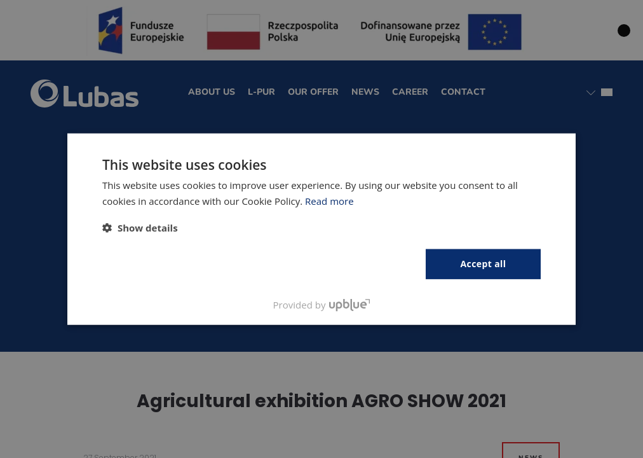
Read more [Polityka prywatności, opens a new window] (329, 201)
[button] (140, 227)
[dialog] (321, 229)
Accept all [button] (483, 264)
